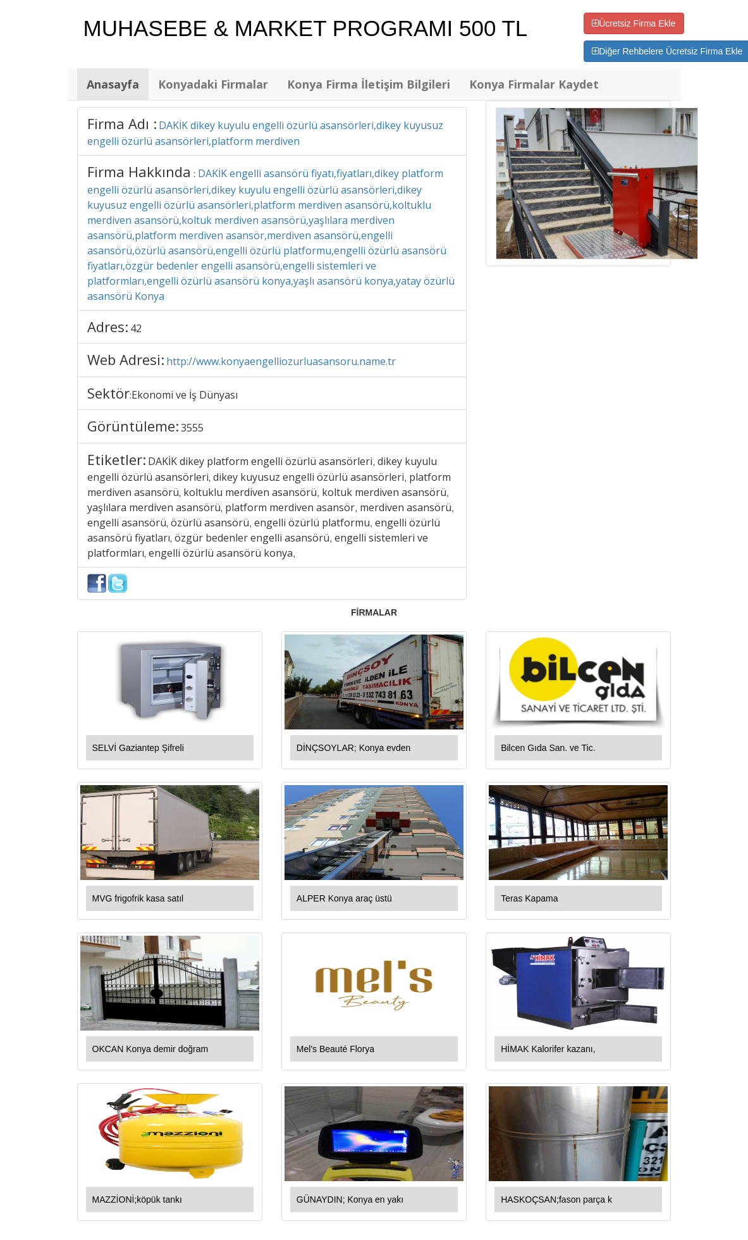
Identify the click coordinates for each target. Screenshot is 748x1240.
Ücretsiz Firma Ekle (633, 23)
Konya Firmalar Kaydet (534, 84)
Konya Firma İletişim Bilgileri (368, 84)
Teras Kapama (529, 898)
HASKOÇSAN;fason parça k (556, 1199)
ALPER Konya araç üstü (344, 898)
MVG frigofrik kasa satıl (138, 898)
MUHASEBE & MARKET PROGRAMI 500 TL (305, 28)
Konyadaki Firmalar (213, 84)
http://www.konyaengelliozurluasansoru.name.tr (281, 361)
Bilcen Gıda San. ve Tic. (548, 748)
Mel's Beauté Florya (335, 1049)
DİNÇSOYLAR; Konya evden (354, 748)
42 (136, 328)
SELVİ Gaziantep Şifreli (138, 748)
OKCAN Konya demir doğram (150, 1049)
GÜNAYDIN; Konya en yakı (350, 1199)
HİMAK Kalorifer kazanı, (548, 1049)
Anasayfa (113, 84)
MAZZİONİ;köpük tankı (137, 1199)
